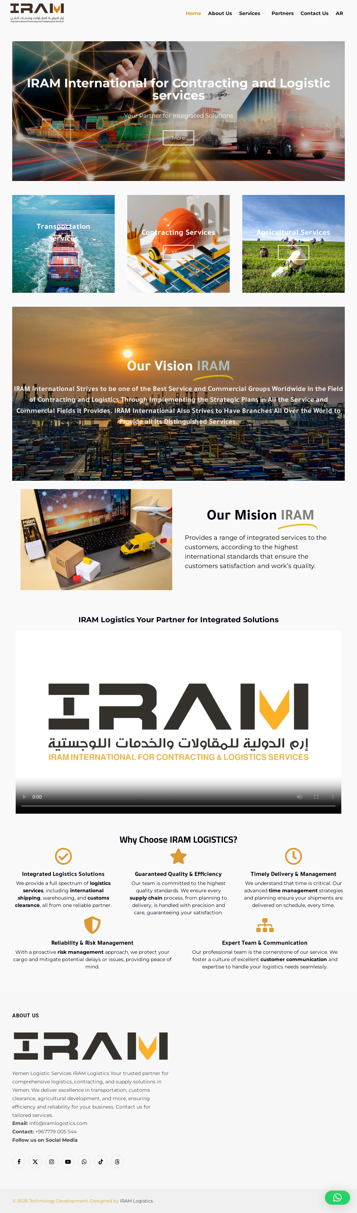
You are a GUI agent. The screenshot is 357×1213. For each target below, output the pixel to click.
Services (249, 13)
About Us (220, 13)
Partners (283, 13)
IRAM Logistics (136, 1201)
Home (193, 13)
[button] (337, 1198)
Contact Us (314, 13)
